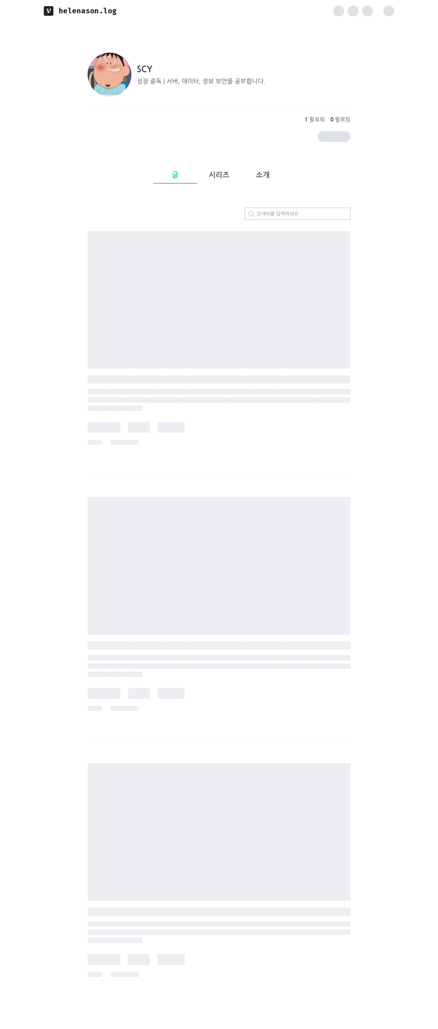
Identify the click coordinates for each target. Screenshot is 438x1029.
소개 (263, 175)
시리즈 (219, 175)
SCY (144, 69)
